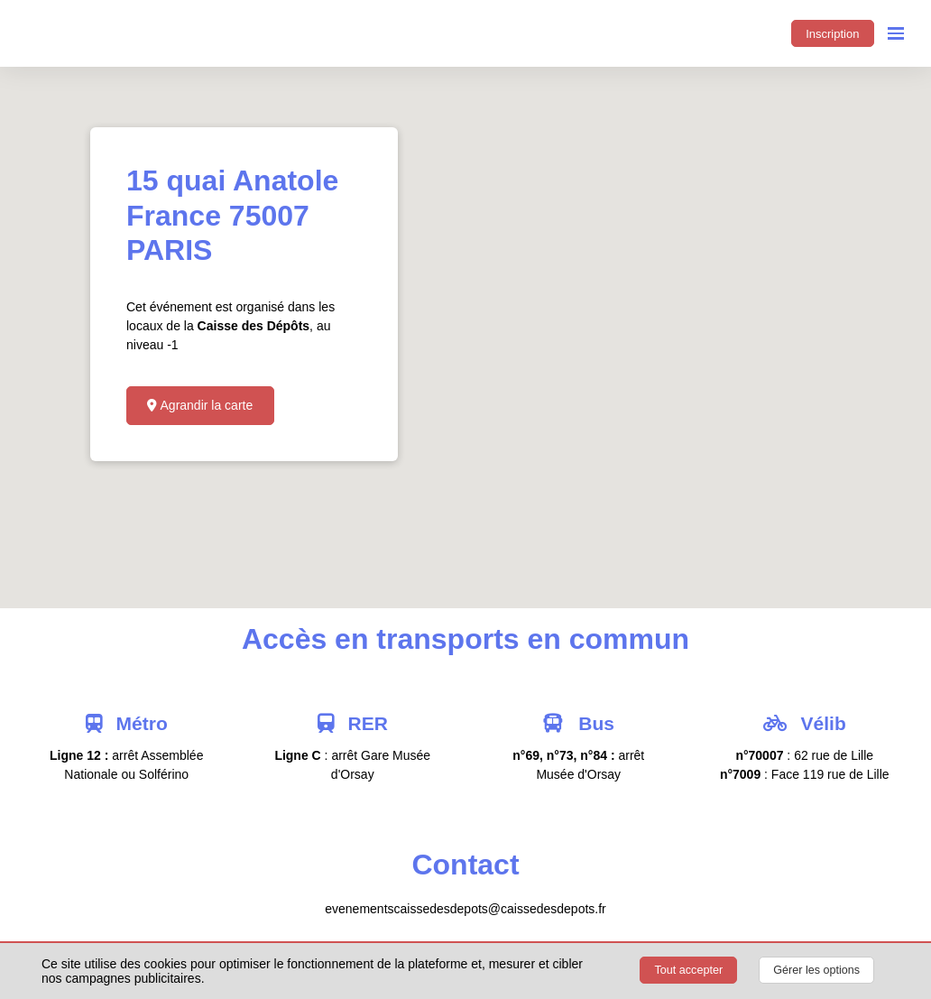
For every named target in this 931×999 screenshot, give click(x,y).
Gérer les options (816, 970)
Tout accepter (689, 970)
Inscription (832, 34)
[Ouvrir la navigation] (896, 33)
